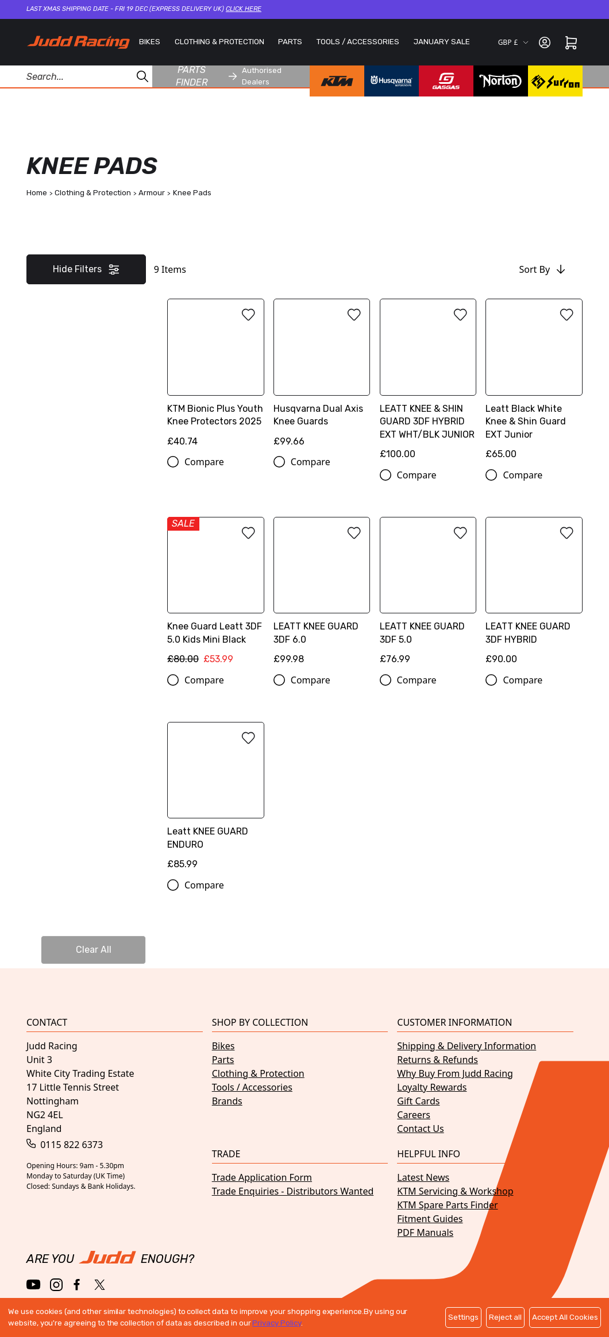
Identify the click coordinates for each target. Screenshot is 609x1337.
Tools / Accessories (252, 1087)
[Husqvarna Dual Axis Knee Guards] (322, 377)
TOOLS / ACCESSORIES (358, 41)
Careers (413, 1114)
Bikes (223, 1046)
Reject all (505, 1317)
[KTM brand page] (337, 80)
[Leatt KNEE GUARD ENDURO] (215, 800)
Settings (463, 1317)
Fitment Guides (429, 1218)
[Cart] (571, 42)
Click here (243, 9)
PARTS (290, 41)
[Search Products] (76, 76)
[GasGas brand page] (446, 80)
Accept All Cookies (565, 1317)
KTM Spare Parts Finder (447, 1205)
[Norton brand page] (500, 80)
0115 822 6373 (64, 1144)
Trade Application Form (262, 1177)
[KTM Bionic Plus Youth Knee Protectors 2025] (215, 377)
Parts (223, 1059)
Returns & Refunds (437, 1059)
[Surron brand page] (555, 80)
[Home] (78, 42)
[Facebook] (78, 1285)
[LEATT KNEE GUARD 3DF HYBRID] (534, 595)
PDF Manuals (425, 1232)
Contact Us (420, 1128)
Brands (227, 1101)
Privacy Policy (276, 1323)
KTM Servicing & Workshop (455, 1191)
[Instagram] (56, 1284)
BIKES (149, 41)
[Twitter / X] (99, 1285)
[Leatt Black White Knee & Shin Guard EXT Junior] (534, 383)
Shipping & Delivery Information (466, 1046)
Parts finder (206, 76)
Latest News (423, 1177)
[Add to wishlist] (248, 314)
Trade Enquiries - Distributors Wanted (293, 1191)
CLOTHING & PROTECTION (219, 41)
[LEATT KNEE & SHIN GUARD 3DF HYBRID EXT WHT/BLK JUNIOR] (428, 383)
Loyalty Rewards (432, 1087)
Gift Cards (418, 1101)
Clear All (93, 949)
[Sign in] (544, 42)
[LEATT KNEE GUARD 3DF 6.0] (322, 595)
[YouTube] (33, 1284)
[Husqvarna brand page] (391, 80)
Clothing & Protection (258, 1073)
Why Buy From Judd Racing (455, 1073)
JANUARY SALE (442, 41)
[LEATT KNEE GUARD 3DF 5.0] (428, 595)
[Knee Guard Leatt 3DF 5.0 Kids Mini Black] (215, 595)
